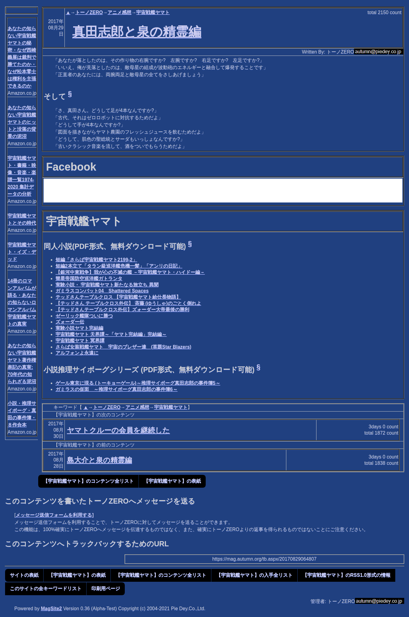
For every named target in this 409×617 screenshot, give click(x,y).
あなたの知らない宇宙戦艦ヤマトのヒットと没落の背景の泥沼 (21, 122)
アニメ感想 (119, 12)
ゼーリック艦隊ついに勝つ (84, 315)
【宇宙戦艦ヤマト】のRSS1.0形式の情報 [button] (346, 575)
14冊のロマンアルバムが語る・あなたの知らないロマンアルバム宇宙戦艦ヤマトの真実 (21, 302)
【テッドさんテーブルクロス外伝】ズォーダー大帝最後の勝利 (122, 309)
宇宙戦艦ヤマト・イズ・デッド (21, 252)
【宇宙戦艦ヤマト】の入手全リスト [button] (254, 575)
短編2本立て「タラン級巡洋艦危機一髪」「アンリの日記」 (119, 265)
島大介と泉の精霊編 (99, 460)
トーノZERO (89, 12)
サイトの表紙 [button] (24, 575)
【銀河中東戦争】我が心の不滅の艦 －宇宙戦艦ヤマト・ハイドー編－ (130, 272)
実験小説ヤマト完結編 (79, 328)
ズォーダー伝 (70, 321)
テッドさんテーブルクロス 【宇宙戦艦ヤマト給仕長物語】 (118, 297)
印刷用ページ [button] (105, 588)
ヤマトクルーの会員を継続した (118, 430)
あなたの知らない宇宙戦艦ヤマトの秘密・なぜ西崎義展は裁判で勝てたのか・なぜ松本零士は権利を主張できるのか (21, 57)
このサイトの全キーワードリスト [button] (46, 588)
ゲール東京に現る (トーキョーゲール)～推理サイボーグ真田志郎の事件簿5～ (138, 383)
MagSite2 (51, 608)
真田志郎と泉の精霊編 (136, 31)
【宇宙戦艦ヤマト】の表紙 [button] (172, 481)
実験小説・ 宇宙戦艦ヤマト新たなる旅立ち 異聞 (107, 284)
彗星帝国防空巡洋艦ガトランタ (89, 278)
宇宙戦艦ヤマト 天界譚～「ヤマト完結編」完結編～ (111, 334)
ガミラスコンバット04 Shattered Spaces (102, 290)
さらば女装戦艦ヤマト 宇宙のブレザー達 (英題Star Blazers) (123, 346)
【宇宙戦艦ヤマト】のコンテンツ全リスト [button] (88, 481)
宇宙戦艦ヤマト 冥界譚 (80, 340)
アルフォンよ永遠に (77, 352)
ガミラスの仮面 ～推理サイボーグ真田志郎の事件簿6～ (117, 389)
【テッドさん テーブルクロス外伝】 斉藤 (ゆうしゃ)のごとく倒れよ (128, 303)
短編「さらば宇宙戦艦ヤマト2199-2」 (96, 259)
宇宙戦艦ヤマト (153, 12)
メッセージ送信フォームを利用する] (54, 515)
